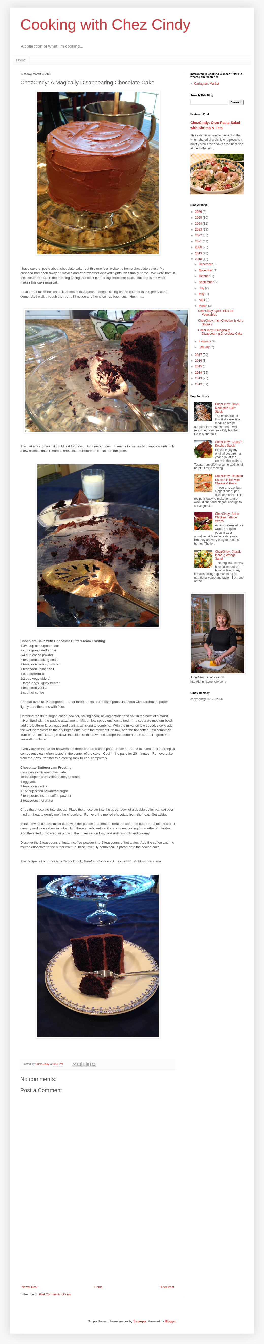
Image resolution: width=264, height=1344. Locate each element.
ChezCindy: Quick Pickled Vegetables (215, 312)
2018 (199, 259)
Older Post (166, 1287)
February (205, 341)
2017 (199, 355)
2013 (199, 378)
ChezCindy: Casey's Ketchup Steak (228, 443)
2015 (199, 366)
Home (21, 60)
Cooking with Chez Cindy (105, 24)
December (206, 264)
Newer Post (29, 1287)
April (202, 300)
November (206, 270)
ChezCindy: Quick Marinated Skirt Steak (227, 407)
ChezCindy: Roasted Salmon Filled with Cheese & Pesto (229, 479)
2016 (199, 360)
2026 (199, 212)
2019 (199, 253)
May (202, 294)
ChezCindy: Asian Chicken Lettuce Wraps (227, 517)
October (204, 276)
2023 (199, 229)
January (204, 347)
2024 (199, 223)
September (206, 282)
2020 (199, 247)
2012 (199, 384)
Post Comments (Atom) (55, 1294)
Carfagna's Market (206, 83)
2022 (199, 235)
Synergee (139, 1321)
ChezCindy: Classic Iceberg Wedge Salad (228, 555)
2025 (199, 217)
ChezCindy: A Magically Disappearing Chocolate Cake (220, 331)
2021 (199, 241)
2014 (199, 372)
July (202, 288)
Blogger (170, 1321)
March (203, 306)
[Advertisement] (97, 1243)
